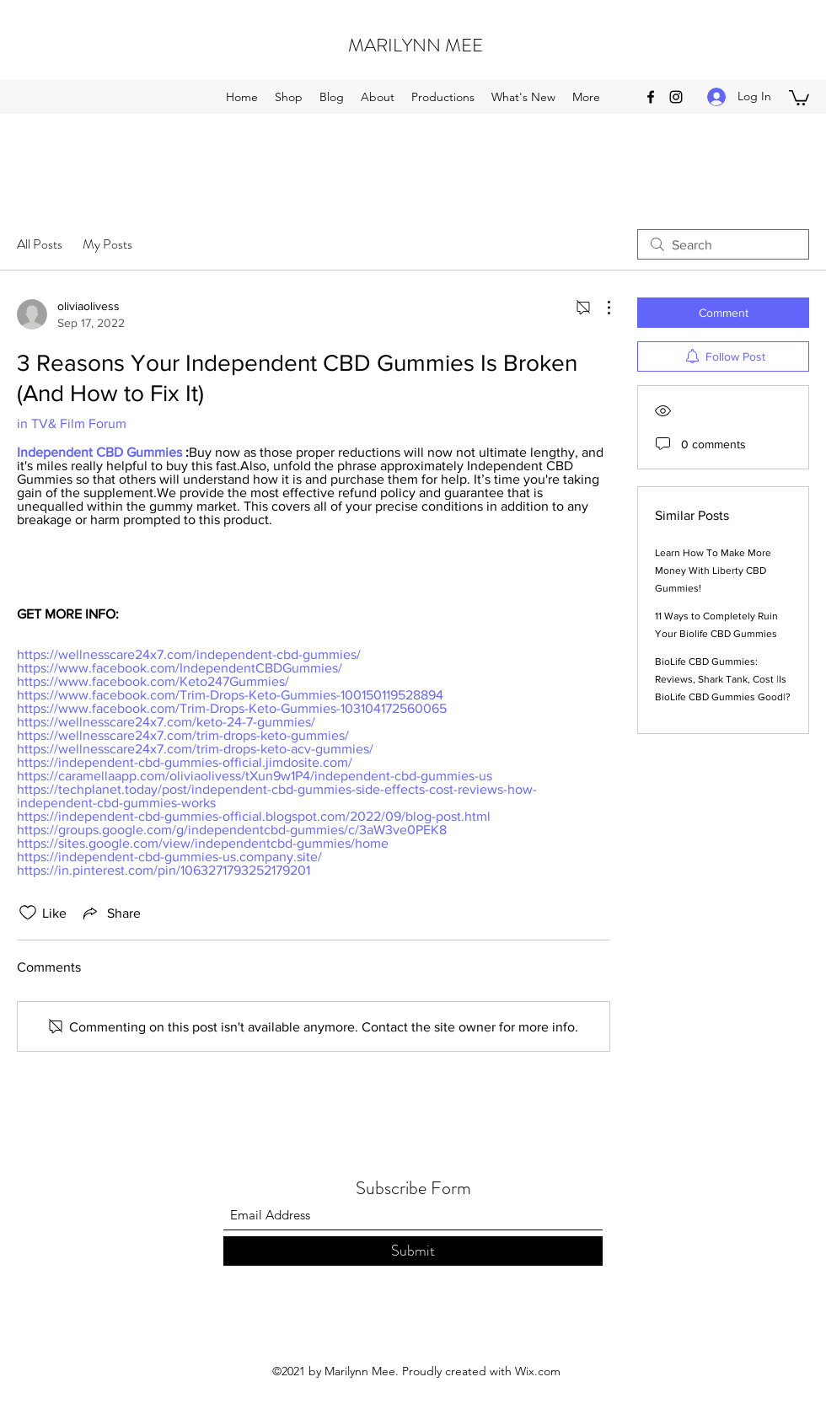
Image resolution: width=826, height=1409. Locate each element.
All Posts (39, 244)
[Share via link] (110, 913)
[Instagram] (676, 96)
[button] (799, 96)
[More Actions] (600, 307)
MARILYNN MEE (415, 45)
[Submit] (413, 1251)
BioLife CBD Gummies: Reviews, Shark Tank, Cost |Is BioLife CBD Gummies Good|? (723, 679)
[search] (723, 244)
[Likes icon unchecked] (28, 913)
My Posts (107, 244)
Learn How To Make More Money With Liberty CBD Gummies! (713, 570)
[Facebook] (650, 96)
